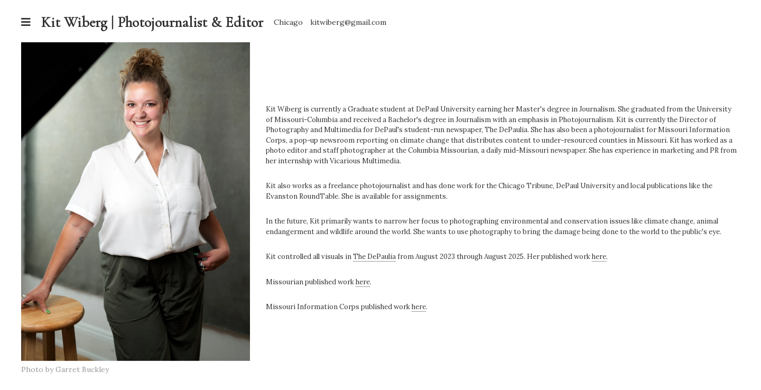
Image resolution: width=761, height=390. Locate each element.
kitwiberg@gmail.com (348, 22)
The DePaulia (374, 256)
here (599, 256)
